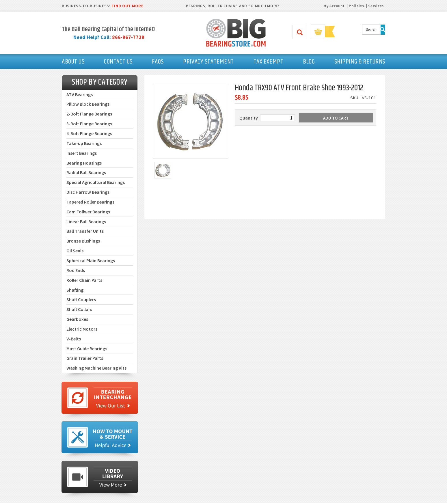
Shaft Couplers (81, 299)
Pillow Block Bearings (87, 104)
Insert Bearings (81, 153)
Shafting (74, 290)
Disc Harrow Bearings (87, 192)
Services (376, 5)
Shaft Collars (79, 309)
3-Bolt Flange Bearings (89, 123)
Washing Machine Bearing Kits (96, 368)
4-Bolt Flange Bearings (89, 133)
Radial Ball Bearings (86, 172)
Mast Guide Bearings (86, 348)
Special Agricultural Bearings (95, 182)
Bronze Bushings (83, 241)
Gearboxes (77, 319)
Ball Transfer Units (85, 231)
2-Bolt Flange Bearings (89, 114)
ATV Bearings (79, 94)
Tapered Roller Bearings (90, 202)
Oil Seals (74, 251)
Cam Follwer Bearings (88, 212)
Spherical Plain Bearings (90, 260)
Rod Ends (75, 270)
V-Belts (73, 339)
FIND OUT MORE (127, 5)
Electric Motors (81, 329)
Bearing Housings (84, 163)
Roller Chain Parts (84, 280)
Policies (356, 5)
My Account (333, 5)
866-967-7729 (128, 37)
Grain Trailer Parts (84, 358)
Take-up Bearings (84, 143)
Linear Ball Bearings (86, 221)
